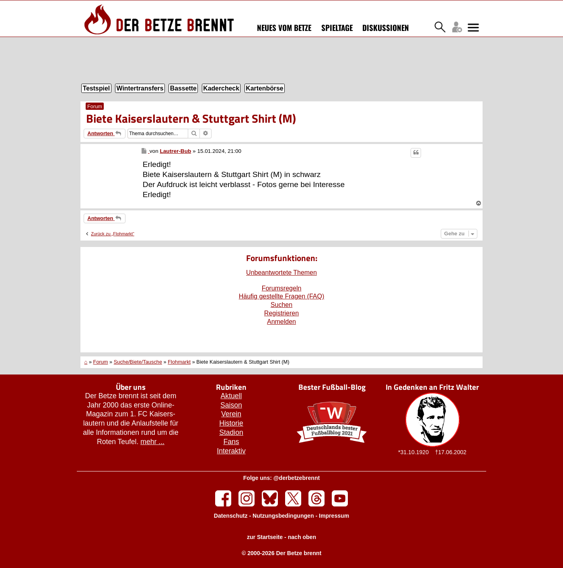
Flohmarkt (179, 362)
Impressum (334, 515)
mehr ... (152, 442)
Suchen (281, 304)
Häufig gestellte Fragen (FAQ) (282, 296)
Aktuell (231, 396)
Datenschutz (231, 515)
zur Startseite (265, 537)
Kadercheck (221, 88)
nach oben (302, 537)
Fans (231, 442)
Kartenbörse (264, 88)
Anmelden (281, 321)
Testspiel (96, 88)
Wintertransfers (140, 88)
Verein (231, 414)
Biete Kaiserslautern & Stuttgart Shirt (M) (191, 118)
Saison (231, 405)
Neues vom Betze (284, 27)
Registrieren (281, 313)
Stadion (231, 432)
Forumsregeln (282, 288)
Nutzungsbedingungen (283, 515)
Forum (94, 106)
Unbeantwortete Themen (281, 272)
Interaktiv (231, 451)
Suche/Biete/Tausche (138, 362)
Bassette (183, 88)
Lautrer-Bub (175, 151)
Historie (231, 423)
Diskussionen (385, 27)
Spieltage (337, 27)
